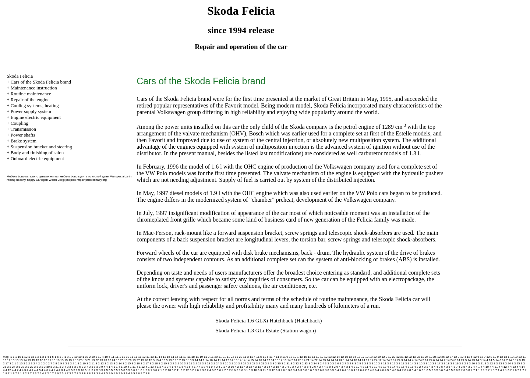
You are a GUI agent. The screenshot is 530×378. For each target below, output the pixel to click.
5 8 (123, 370)
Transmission (23, 129)
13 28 (144, 360)
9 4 (128, 373)
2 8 (55, 363)
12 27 (449, 356)
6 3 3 (286, 370)
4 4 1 (476, 366)
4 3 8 (462, 366)
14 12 (225, 360)
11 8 (279, 356)
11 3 (246, 356)
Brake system (23, 141)
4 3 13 (382, 366)
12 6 (476, 356)
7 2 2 (25, 373)
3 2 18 (154, 363)
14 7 (505, 360)
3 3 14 (409, 363)
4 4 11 (494, 366)
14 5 (492, 360)
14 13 (233, 360)
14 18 (274, 360)
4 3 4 (432, 366)
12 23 (416, 356)
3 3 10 (373, 363)
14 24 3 (398, 360)
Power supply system (31, 111)
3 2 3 (268, 363)
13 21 (87, 360)
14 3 (479, 360)
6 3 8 (323, 370)
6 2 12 (185, 370)
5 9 (128, 370)
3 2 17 (145, 363)
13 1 (506, 356)
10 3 (94, 356)
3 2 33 (304, 363)
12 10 (303, 356)
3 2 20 (179, 363)
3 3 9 (99, 366)
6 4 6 (393, 370)
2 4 (35, 363)
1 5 (52, 356)
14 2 (290, 360)
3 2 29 (260, 363)
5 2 (93, 370)
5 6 (113, 370)
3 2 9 (357, 363)
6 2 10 (167, 370)
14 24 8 (451, 360)
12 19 (377, 356)
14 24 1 (340, 360)
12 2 (385, 356)
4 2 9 (335, 366)
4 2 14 (266, 366)
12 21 (400, 356)
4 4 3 (23, 370)
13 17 (47, 360)
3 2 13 (109, 363)
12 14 (336, 356)
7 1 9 (11, 373)
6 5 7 (459, 370)
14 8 (512, 360)
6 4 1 (338, 370)
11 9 (285, 356)
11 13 (150, 356)
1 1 (12, 356)
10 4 (101, 356)
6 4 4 (378, 370)
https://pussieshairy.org (92, 179)
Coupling (19, 123)
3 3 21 (480, 363)
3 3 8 (92, 366)
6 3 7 (315, 370)
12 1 (296, 356)
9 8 (147, 373)
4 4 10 (485, 366)
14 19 (282, 360)
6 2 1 (158, 370)
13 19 (64, 360)
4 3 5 (439, 366)
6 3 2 (279, 370)
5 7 (118, 370)
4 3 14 (391, 366)
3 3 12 (391, 363)
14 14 (241, 360)
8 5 (106, 373)
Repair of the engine (30, 99)
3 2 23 (206, 363)
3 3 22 (489, 363)
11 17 (183, 356)
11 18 (191, 356)
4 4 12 (503, 366)
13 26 (128, 360)
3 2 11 (90, 363)
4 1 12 (141, 366)
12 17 (360, 356)
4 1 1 (114, 366)
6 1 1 (136, 370)
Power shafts (23, 135)
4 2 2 (283, 366)
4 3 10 (355, 366)
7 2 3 (33, 373)
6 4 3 (371, 370)
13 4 (158, 360)
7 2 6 (55, 373)
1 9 (71, 356)
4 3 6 (447, 366)
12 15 (344, 356)
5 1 (75, 370)
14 (196, 360)
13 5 (165, 360)
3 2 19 (163, 363)
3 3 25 (516, 363)
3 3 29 (29, 366)
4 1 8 (202, 366)
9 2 (118, 373)
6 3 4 (293, 370)
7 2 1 (18, 373)
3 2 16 (136, 363)
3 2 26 (233, 363)
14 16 (258, 360)
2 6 (45, 363)
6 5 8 (466, 370)
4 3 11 (364, 366)
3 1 (67, 363)
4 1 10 (123, 366)
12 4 (463, 356)
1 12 (25, 356)
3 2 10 (82, 363)
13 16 (39, 360)
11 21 (222, 356)
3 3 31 (54, 366)
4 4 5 (37, 370)
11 (112, 356)
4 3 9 (469, 366)
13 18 (56, 360)
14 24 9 (462, 360)
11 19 (199, 356)
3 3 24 (507, 363)
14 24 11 (363, 360)
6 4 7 (400, 370)
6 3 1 (244, 370)
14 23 (322, 360)
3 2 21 (188, 363)
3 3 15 (418, 363)
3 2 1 (73, 363)
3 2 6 (335, 363)
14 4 (485, 360)
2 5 (40, 363)
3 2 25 (224, 363)
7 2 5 (48, 373)
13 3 (152, 360)
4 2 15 (275, 366)
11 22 (230, 356)
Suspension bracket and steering (41, 146)
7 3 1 (63, 373)
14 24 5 (419, 360)
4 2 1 (221, 366)
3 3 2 (462, 363)
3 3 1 (365, 363)
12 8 (489, 356)
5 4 (103, 370)
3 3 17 (436, 363)
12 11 (311, 356)
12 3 (457, 356)
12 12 (320, 356)
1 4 (47, 356)
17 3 (8, 363)
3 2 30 (276, 363)
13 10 (513, 356)
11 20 (214, 356)
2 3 (30, 363)
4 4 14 (521, 366)
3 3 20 (471, 363)
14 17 (266, 360)
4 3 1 (347, 366)
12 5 (470, 356)
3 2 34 (312, 363)
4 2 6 (312, 366)
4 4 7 (52, 370)
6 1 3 (151, 370)
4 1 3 (165, 366)
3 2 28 (251, 363)
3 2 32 (294, 363)
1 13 (31, 356)
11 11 (133, 356)
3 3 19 (454, 363)
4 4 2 (15, 370)
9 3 (123, 373)
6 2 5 (215, 370)
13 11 (522, 356)
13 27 (136, 360)
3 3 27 (11, 366)
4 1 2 (158, 366)
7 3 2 (70, 373)
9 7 (143, 373)
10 (76, 356)
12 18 (368, 356)
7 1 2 (484, 370)
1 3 (42, 356)
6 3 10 (253, 370)
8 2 (91, 373)
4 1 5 (180, 366)
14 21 (306, 360)
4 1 (108, 366)
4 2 (215, 366)
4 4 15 (7, 370)
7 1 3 (491, 370)
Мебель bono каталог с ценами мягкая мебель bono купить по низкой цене (58, 176)
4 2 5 (305, 366)
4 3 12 (373, 366)
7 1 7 (520, 370)
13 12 (6, 360)
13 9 (191, 360)
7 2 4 (40, 373)
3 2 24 (215, 363)
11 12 (141, 356)
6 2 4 (208, 370)
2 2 (26, 363)
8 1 (86, 373)
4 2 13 (257, 366)
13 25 (119, 360)
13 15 (31, 360)
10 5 (107, 356)
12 (290, 356)
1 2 (37, 356)
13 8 (184, 360)
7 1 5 (506, 370)
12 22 (408, 356)
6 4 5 (385, 370)
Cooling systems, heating (35, 105)
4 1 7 (194, 366)
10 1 (81, 356)
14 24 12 (375, 360)
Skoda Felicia (20, 76)
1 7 (62, 356)
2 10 (20, 363)
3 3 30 (46, 366)
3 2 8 (350, 363)
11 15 (166, 356)
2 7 (50, 363)
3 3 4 (63, 366)
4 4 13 (512, 366)
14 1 (202, 360)
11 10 (125, 356)
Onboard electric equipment (37, 158)
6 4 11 (355, 370)
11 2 (207, 356)
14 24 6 (430, 360)
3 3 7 (85, 366)
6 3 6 (308, 370)
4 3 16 (409, 366)
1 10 (18, 356)
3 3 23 (498, 363)
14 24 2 (387, 360)
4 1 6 (187, 366)
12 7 (483, 356)
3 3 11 (382, 363)
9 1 (113, 373)
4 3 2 (417, 366)
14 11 (217, 360)
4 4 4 (30, 370)
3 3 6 (77, 366)
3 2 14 (118, 363)
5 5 (108, 370)
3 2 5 (328, 363)
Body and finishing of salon (37, 152)
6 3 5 (301, 370)
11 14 (158, 356)
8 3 (96, 373)
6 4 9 (415, 370)
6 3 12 (271, 370)
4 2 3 (290, 366)
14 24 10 (351, 360)
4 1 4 (172, 366)
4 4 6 (45, 370)
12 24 (424, 356)
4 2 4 (297, 366)
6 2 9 (237, 370)
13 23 (103, 360)
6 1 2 (144, 370)
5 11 (88, 370)
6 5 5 (452, 370)
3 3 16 (427, 363)
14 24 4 (409, 360)
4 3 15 (400, 366)
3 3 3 (37, 366)
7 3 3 (77, 373)
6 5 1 (422, 370)
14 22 (314, 360)
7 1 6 (513, 370)
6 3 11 (262, 370)
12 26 (441, 356)
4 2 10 (230, 366)
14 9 (518, 360)
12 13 (328, 356)
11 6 (266, 356)
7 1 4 (498, 370)
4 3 (341, 366)
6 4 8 (407, 370)
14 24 (330, 360)
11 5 (259, 356)
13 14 (23, 360)
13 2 (71, 360)
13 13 (14, 360)
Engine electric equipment (36, 117)
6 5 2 (430, 370)
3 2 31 (286, 363)
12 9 (496, 356)
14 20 (297, 360)
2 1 (14, 363)
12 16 (352, 356)
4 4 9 (67, 370)
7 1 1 (476, 370)
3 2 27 (242, 363)
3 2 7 (343, 363)
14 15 (250, 360)
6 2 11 (176, 370)
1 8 (66, 356)
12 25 (433, 356)
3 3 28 (20, 366)
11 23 (238, 356)
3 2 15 (127, 363)
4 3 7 (454, 366)
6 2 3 (200, 370)
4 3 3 (424, 366)
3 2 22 (197, 363)
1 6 (56, 356)
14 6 (498, 360)
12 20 (391, 356)
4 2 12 (248, 366)
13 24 (111, 360)
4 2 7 (320, 366)
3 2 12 (100, 363)
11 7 (272, 356)
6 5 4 (444, 370)
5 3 (98, 370)
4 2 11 (239, 366)
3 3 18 (445, 363)
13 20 (78, 360)
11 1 (118, 356)
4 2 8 (327, 366)
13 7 (178, 360)
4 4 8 (59, 370)
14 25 (471, 360)
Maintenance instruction (34, 88)
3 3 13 (400, 363)
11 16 (174, 356)
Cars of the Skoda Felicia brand (41, 82)
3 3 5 (70, 366)
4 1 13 (149, 366)
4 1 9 (209, 366)
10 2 (88, 356)
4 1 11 (131, 366)
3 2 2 (170, 363)
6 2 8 (230, 370)
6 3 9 (330, 370)
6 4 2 (363, 370)
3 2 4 (321, 363)
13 (501, 356)
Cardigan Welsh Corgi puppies (56, 179)
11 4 (252, 356)
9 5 (133, 373)
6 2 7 (222, 370)
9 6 (138, 373)
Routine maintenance (31, 93)
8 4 (101, 373)
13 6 (171, 360)
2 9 (60, 363)
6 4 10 (346, 370)
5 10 (81, 370)
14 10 (209, 360)
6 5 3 (437, 370)
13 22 (95, 360)
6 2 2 (193, 370)
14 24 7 (441, 360)
